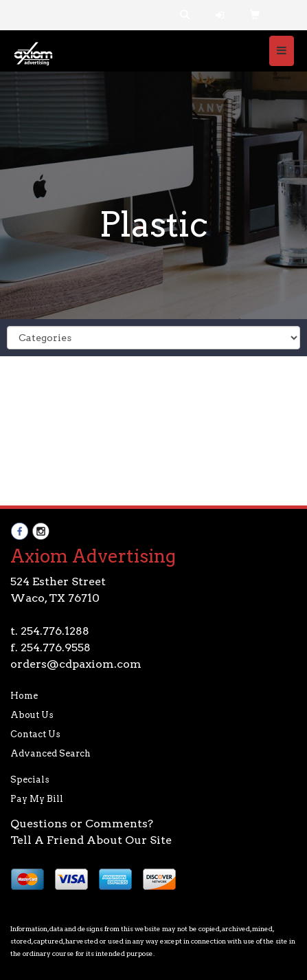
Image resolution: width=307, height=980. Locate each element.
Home (24, 695)
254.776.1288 (55, 631)
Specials (29, 779)
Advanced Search (50, 753)
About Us (32, 715)
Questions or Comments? (81, 823)
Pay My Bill (36, 799)
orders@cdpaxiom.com (75, 664)
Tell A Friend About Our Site (91, 840)
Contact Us (35, 734)
